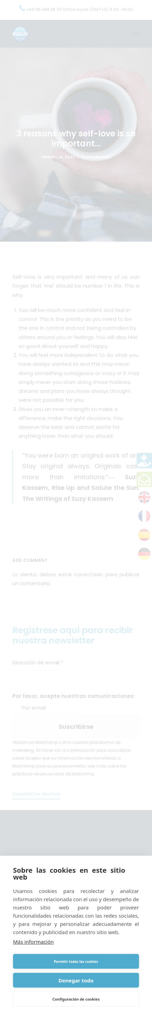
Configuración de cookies (76, 999)
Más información (33, 941)
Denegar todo (75, 980)
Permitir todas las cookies (76, 961)
